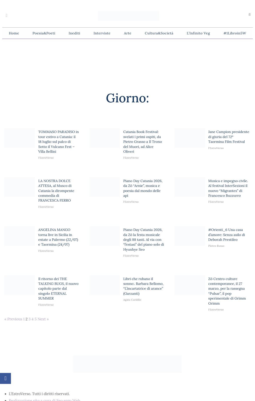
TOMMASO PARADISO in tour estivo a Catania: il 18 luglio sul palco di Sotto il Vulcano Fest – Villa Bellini (58, 142)
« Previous (13, 319)
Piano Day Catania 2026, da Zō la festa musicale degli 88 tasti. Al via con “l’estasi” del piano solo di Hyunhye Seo (143, 239)
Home (14, 33)
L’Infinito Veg (198, 33)
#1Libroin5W (235, 33)
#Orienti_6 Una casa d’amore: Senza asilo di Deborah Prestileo (226, 234)
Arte (127, 33)
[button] (249, 14)
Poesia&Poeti (44, 33)
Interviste (102, 33)
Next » (43, 319)
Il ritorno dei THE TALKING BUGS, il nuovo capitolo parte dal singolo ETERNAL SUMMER (58, 289)
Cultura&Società (159, 33)
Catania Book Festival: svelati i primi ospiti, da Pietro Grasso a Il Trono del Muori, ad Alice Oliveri (142, 142)
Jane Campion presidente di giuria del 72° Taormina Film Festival (228, 137)
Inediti (74, 33)
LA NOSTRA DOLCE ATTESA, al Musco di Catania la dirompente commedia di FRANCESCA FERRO (56, 191)
